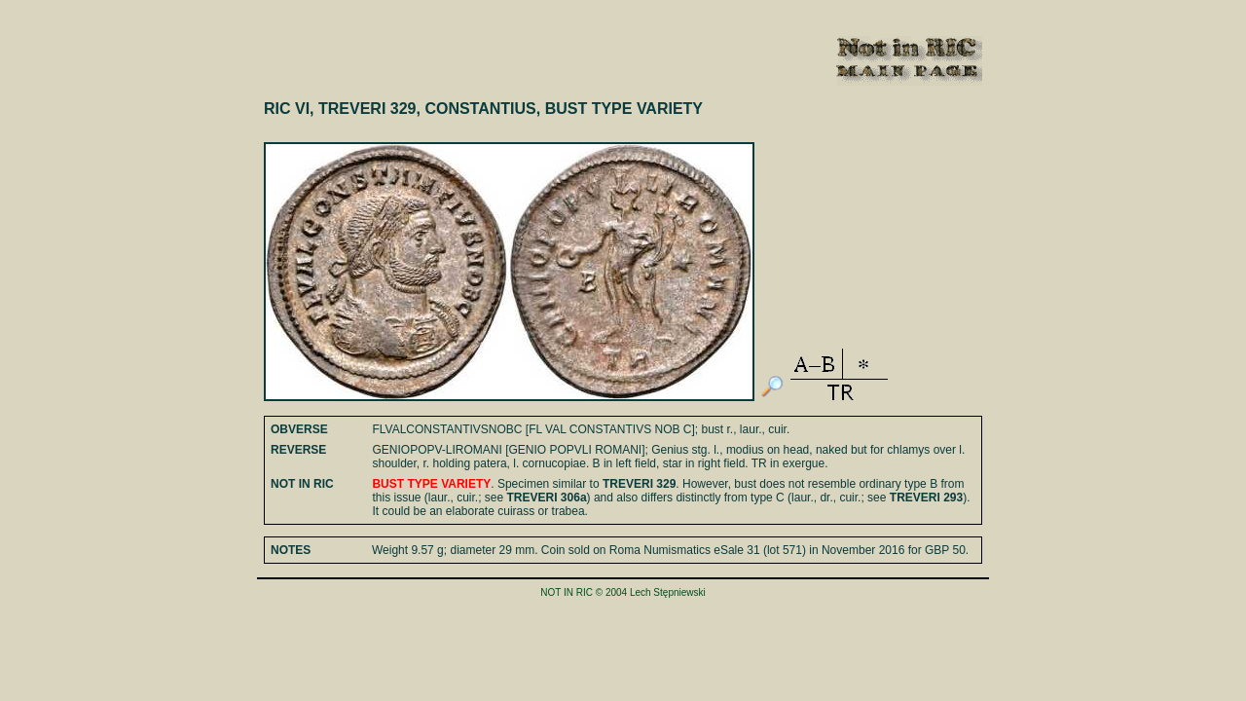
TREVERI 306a (547, 497)
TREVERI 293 (926, 497)
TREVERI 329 (639, 484)
